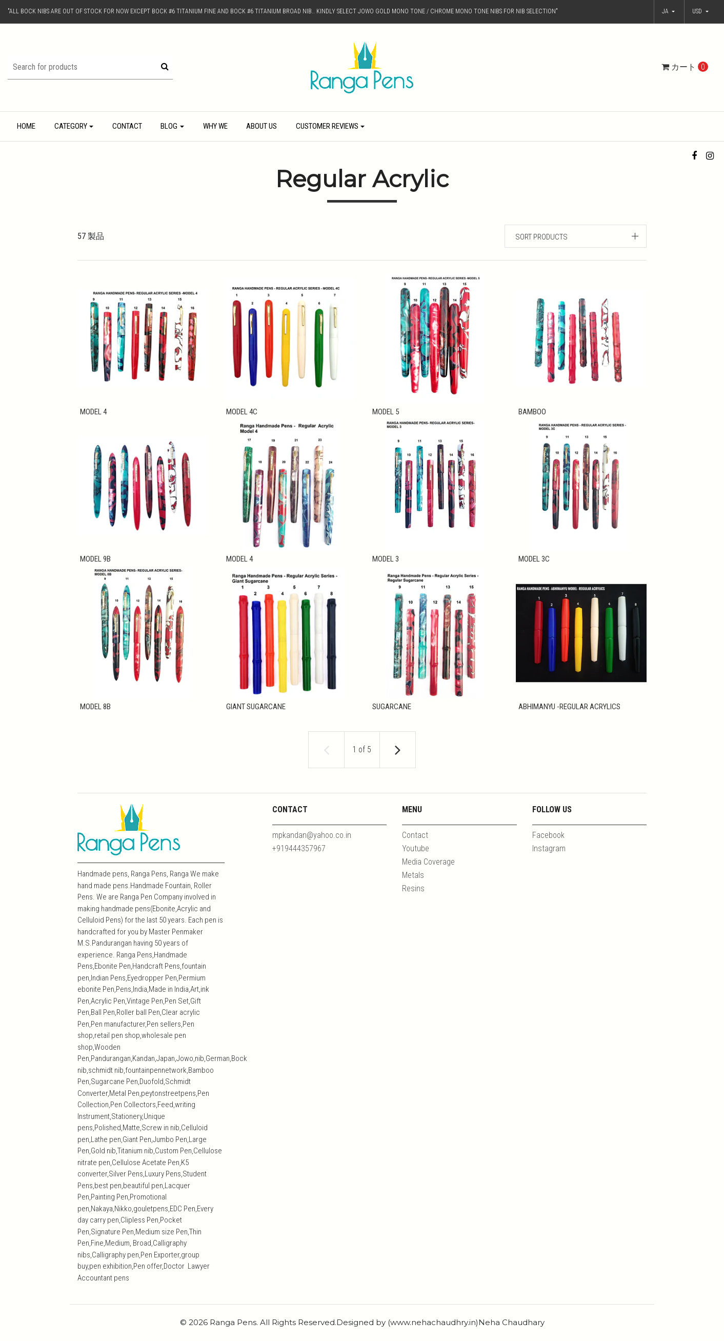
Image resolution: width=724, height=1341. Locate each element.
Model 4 (90, 411)
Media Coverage (428, 874)
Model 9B (92, 563)
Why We (215, 126)
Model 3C (531, 563)
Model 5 (383, 411)
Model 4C (239, 411)
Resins (413, 901)
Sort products (541, 237)
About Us (261, 126)
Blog (168, 126)
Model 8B (92, 714)
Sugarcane (389, 714)
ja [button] (666, 11)
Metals (413, 887)
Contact (127, 126)
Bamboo (530, 411)
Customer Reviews (327, 126)
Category (70, 126)
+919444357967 (299, 861)
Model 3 (383, 563)
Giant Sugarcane (253, 714)
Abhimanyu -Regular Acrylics (567, 714)
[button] (700, 12)
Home (26, 126)
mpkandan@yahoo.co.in (311, 847)
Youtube (415, 861)
